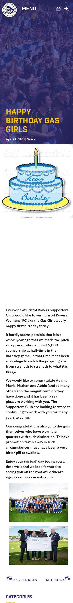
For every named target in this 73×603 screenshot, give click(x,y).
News (31, 139)
